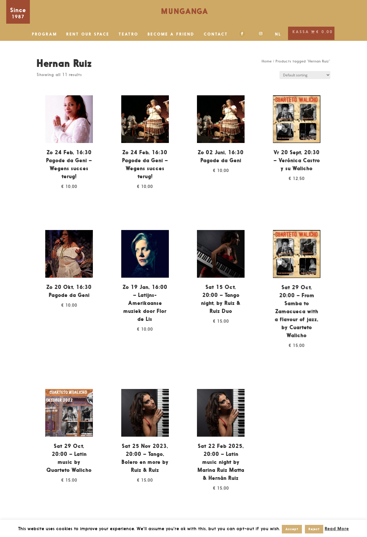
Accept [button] (291, 529)
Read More (337, 528)
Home (267, 61)
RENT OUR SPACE (87, 34)
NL (278, 34)
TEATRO (128, 34)
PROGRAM (44, 34)
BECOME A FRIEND (171, 34)
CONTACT (216, 34)
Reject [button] (314, 529)
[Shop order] (304, 75)
